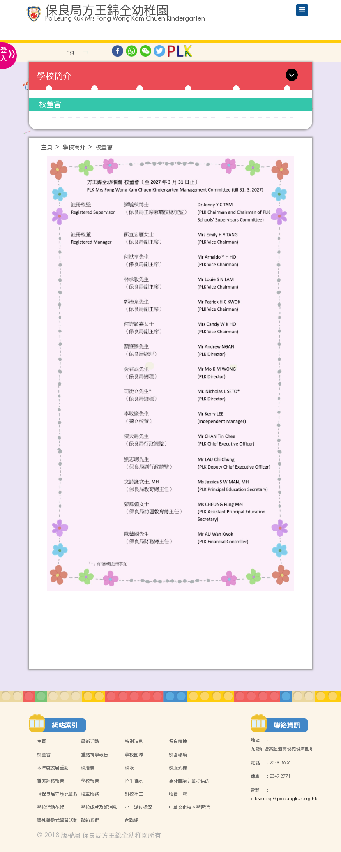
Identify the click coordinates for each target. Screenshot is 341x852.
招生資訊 (134, 781)
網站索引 (65, 725)
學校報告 (90, 781)
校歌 (129, 767)
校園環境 (178, 754)
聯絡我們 (90, 820)
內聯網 (131, 820)
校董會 (50, 104)
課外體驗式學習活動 (57, 820)
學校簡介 (73, 147)
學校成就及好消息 (99, 807)
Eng (68, 52)
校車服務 (90, 794)
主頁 (47, 147)
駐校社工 (134, 794)
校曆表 (87, 767)
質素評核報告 (50, 781)
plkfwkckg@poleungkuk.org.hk (284, 799)
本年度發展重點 (53, 767)
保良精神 (178, 741)
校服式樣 (178, 767)
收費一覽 (178, 794)
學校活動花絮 (50, 807)
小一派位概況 (138, 807)
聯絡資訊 (287, 725)
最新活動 (90, 741)
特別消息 (134, 741)
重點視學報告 (94, 754)
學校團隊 (134, 754)
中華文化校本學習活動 (189, 812)
